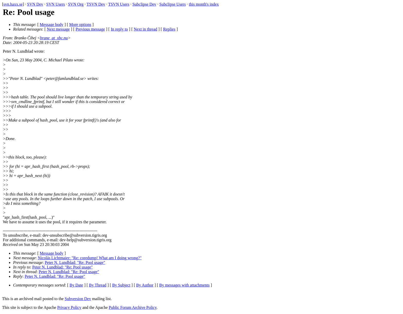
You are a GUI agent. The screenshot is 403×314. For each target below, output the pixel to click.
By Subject (121, 285)
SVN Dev (35, 4)
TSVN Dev (96, 4)
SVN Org (76, 4)
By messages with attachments (184, 285)
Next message (58, 29)
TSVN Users (118, 4)
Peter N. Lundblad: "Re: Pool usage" (75, 262)
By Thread (97, 285)
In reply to (119, 29)
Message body (51, 24)
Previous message (90, 29)
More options (80, 24)
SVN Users (55, 4)
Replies (169, 29)
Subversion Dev (78, 299)
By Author (144, 285)
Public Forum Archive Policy (133, 307)
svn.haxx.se (13, 4)
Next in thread (145, 29)
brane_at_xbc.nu (54, 38)
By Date (76, 285)
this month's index (204, 4)
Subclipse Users (172, 4)
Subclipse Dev (144, 4)
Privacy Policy (69, 307)
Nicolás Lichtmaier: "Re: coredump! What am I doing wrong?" (90, 258)
